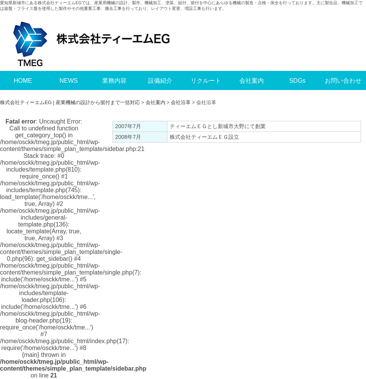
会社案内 (251, 80)
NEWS (68, 80)
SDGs (297, 80)
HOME (23, 80)
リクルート (206, 80)
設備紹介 (160, 80)
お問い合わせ (343, 80)
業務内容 (114, 80)
